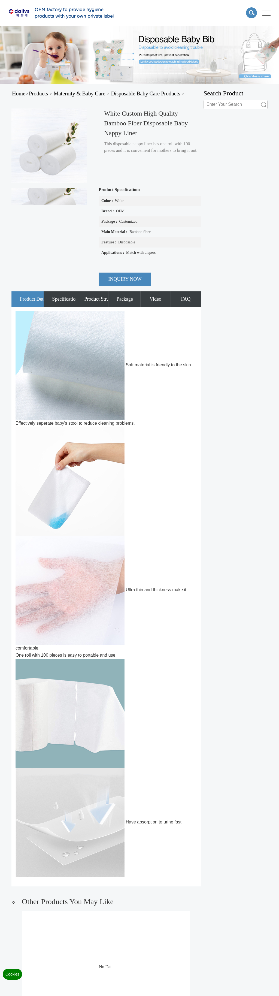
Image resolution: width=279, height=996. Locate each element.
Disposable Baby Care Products (145, 93)
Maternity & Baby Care (79, 93)
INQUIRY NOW (125, 279)
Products (38, 93)
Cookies (12, 974)
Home (18, 93)
